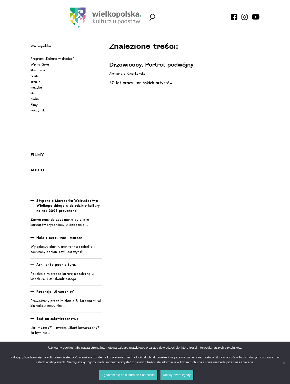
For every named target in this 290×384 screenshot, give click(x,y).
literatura (37, 70)
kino (33, 93)
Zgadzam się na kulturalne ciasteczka (128, 375)
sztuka (35, 82)
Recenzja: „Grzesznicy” (55, 292)
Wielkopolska (40, 46)
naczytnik (37, 110)
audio (34, 99)
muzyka (36, 87)
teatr (34, 76)
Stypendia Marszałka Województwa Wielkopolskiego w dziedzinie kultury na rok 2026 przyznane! (68, 206)
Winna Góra (39, 65)
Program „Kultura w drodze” (52, 59)
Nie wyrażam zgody (176, 375)
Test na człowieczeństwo (57, 319)
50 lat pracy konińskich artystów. (141, 83)
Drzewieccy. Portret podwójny (151, 65)
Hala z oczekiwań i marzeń (59, 238)
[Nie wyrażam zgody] (283, 362)
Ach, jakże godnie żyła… (56, 265)
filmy (34, 105)
